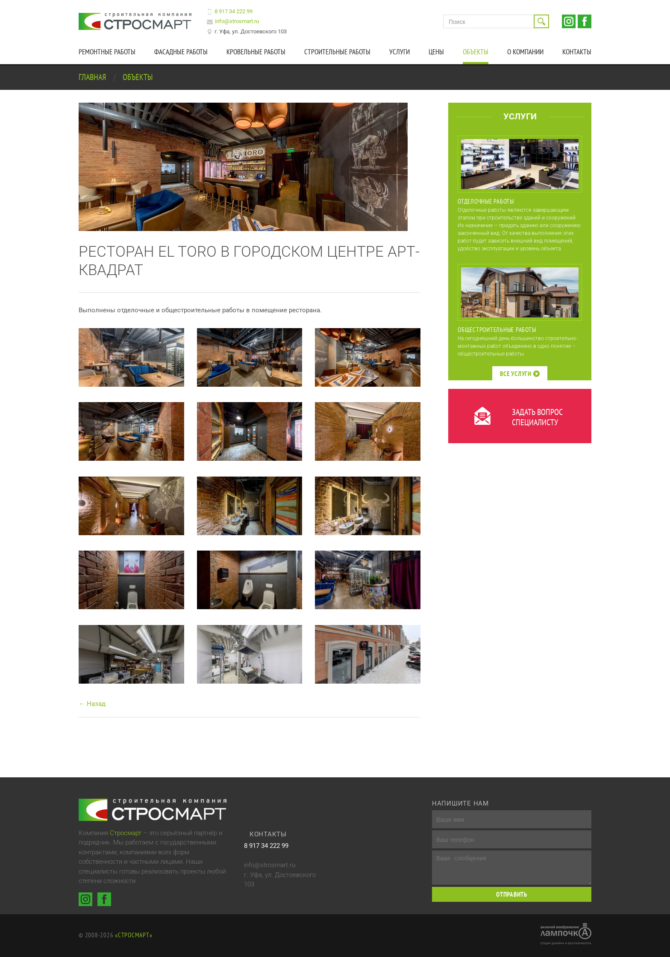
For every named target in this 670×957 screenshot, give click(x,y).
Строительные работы (337, 51)
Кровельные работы (255, 51)
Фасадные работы (181, 51)
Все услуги (519, 374)
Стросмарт (125, 833)
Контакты (576, 51)
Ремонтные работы (107, 51)
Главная (93, 77)
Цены (436, 51)
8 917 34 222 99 (234, 11)
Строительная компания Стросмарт (136, 21)
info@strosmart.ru (237, 21)
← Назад (92, 704)
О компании (525, 51)
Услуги (399, 51)
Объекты (475, 51)
